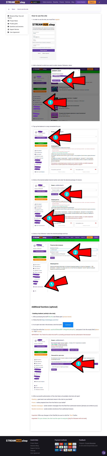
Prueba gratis (14, 23)
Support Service (14, 29)
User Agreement (14, 32)
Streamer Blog (34, 446)
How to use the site (22, 9)
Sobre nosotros (47, 2)
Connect (68, 325)
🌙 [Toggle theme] (99, 2)
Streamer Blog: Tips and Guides (16, 17)
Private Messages (90, 443)
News (13, 9)
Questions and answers (16, 26)
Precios (62, 2)
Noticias (67, 2)
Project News (14, 21)
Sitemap (32, 450)
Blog (73, 2)
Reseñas (55, 2)
